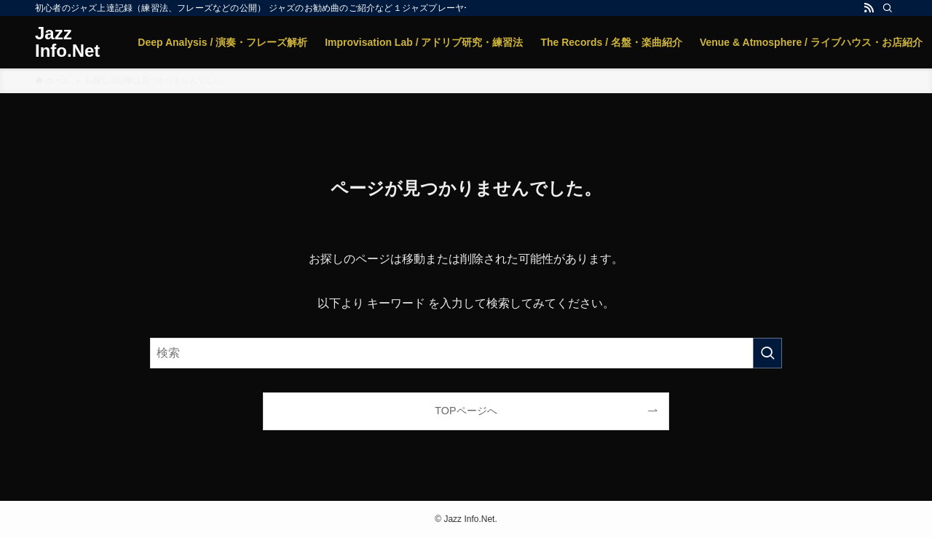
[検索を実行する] (767, 353)
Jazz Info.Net (67, 42)
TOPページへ (466, 410)
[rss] (868, 8)
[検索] (887, 8)
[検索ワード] (466, 353)
